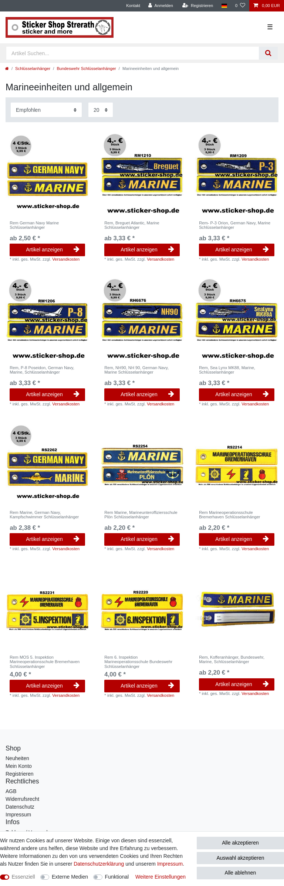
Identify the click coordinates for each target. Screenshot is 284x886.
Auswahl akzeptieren (240, 858)
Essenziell (23, 877)
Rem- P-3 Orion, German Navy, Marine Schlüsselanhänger (234, 225)
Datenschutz (20, 807)
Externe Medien (70, 877)
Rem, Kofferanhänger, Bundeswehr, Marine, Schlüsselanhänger (231, 659)
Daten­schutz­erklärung (99, 864)
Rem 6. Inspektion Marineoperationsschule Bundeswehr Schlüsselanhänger (138, 662)
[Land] (224, 5)
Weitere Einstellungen (160, 877)
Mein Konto (19, 766)
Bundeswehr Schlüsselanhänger (86, 68)
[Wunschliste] (240, 5)
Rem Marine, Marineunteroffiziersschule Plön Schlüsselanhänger (141, 514)
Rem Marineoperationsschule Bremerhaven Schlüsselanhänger (229, 514)
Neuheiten (17, 758)
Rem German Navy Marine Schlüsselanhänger (34, 225)
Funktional (117, 877)
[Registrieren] (197, 5)
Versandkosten (66, 259)
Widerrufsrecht (22, 799)
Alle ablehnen (240, 873)
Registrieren (19, 774)
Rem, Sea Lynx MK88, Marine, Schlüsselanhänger (227, 369)
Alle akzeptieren (240, 843)
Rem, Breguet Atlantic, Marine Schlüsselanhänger (131, 225)
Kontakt (133, 5)
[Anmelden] (160, 5)
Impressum (18, 815)
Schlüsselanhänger (32, 68)
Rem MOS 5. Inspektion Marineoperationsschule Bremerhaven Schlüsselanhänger (45, 662)
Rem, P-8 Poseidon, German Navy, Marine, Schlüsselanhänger (42, 369)
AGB (11, 791)
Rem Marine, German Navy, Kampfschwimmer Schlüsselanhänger (44, 514)
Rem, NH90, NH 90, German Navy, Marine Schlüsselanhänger (136, 369)
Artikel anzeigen (53, 250)
